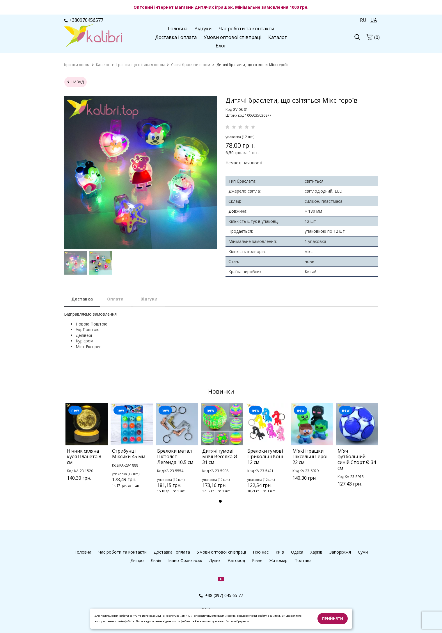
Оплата (115, 299)
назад (75, 81)
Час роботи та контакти (246, 28)
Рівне (257, 560)
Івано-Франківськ (185, 560)
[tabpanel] (86, 449)
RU (363, 20)
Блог (221, 45)
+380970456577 (83, 20)
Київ (280, 552)
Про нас (261, 552)
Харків (316, 552)
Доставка (82, 299)
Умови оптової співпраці (232, 37)
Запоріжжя (340, 552)
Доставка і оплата (176, 37)
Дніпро (137, 560)
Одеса (297, 552)
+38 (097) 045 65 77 (221, 595)
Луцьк (215, 560)
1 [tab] (220, 501)
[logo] (93, 36)
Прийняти (332, 618)
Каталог (277, 37)
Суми (363, 552)
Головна (177, 28)
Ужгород (236, 560)
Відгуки (203, 28)
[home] (77, 64)
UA (373, 20)
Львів (156, 560)
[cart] (369, 37)
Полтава (303, 560)
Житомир (278, 560)
